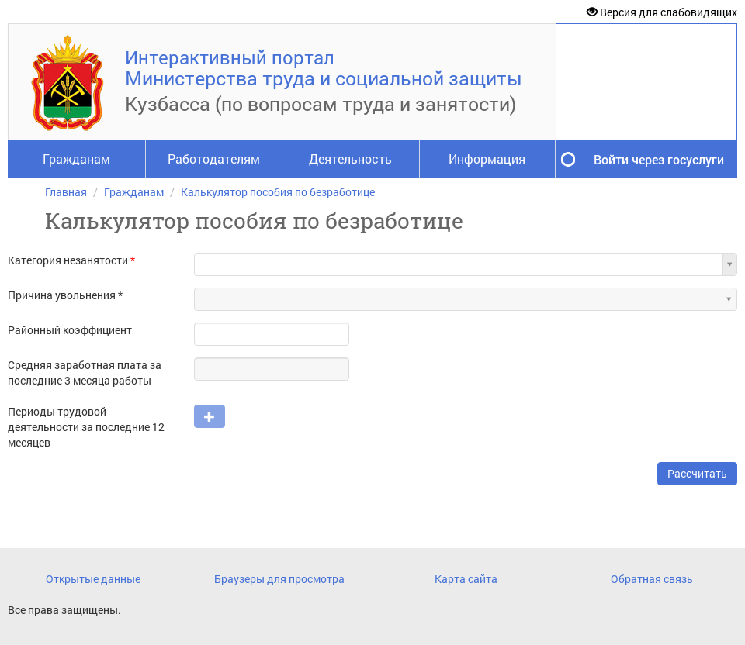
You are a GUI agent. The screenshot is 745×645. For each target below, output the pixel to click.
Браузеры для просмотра (279, 578)
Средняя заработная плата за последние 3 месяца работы (84, 372)
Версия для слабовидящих (662, 12)
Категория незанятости (71, 260)
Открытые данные (93, 578)
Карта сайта (466, 578)
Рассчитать (697, 473)
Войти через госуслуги (659, 159)
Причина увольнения (62, 295)
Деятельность (350, 158)
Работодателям (214, 158)
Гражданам (76, 158)
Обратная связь (652, 578)
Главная (66, 192)
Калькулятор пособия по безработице (278, 192)
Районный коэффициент (70, 329)
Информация (487, 158)
